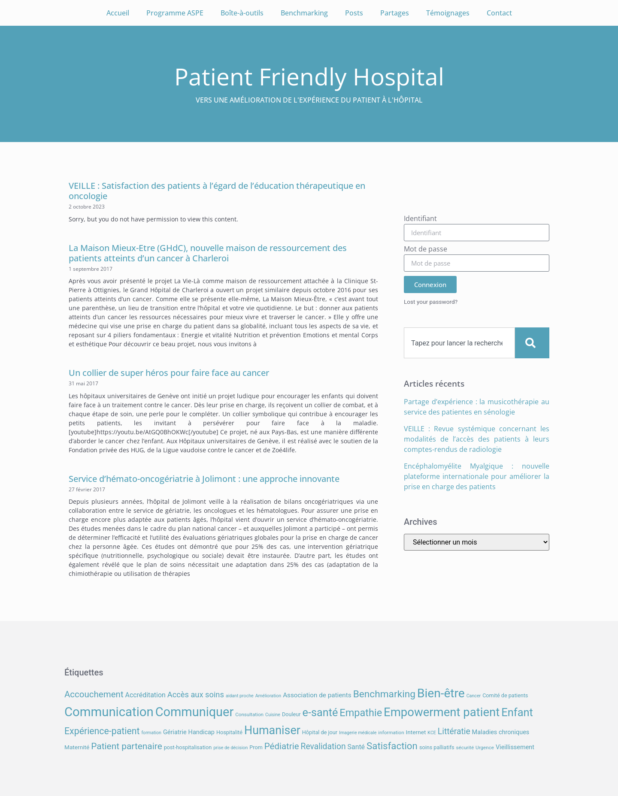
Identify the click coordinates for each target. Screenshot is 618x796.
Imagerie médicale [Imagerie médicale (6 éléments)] (357, 732)
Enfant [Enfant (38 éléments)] (517, 712)
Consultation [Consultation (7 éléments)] (249, 714)
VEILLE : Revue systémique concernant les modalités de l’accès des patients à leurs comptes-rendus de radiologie (476, 439)
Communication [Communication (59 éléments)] (109, 712)
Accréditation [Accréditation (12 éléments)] (145, 695)
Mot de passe (425, 249)
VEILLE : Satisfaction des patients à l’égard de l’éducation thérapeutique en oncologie (217, 191)
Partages (394, 13)
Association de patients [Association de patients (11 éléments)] (317, 695)
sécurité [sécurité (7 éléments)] (465, 748)
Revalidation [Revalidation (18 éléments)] (323, 746)
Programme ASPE (174, 13)
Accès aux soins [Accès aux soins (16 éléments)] (195, 694)
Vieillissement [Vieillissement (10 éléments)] (515, 747)
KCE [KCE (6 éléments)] (431, 732)
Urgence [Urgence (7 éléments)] (485, 748)
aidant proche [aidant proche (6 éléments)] (240, 696)
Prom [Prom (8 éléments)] (255, 747)
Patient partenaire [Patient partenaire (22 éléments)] (126, 746)
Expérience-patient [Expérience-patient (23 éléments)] (101, 731)
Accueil (117, 13)
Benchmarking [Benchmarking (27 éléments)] (384, 694)
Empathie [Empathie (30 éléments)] (360, 713)
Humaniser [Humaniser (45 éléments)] (272, 730)
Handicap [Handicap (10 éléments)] (201, 732)
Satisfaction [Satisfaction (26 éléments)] (392, 745)
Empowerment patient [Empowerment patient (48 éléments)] (442, 712)
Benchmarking (304, 13)
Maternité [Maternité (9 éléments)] (76, 747)
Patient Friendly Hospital (309, 76)
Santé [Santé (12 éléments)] (356, 747)
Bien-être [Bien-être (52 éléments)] (441, 693)
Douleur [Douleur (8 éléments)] (291, 714)
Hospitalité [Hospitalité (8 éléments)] (229, 732)
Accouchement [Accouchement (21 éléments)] (94, 694)
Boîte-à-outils (242, 13)
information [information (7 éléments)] (391, 732)
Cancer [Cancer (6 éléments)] (474, 696)
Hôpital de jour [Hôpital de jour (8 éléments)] (319, 732)
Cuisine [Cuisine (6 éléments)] (272, 714)
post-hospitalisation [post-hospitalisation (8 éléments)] (188, 747)
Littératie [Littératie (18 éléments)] (454, 731)
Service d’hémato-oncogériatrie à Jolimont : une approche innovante (204, 478)
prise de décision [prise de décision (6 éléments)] (230, 748)
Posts (354, 13)
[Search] (532, 342)
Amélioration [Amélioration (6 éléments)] (268, 696)
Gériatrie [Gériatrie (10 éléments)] (175, 732)
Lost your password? (430, 301)
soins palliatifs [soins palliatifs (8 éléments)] (436, 747)
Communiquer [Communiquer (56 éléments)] (194, 712)
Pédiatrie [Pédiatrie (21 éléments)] (281, 746)
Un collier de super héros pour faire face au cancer (169, 372)
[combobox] (459, 342)
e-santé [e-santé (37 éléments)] (320, 712)
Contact (499, 13)
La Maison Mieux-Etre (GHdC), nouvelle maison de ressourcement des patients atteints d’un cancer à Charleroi (208, 253)
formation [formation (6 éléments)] (151, 732)
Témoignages (448, 13)
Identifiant (420, 219)
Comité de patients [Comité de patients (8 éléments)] (505, 695)
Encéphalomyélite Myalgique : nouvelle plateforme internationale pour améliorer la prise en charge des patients (476, 476)
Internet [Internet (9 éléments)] (416, 732)
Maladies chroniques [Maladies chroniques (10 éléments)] (501, 732)
